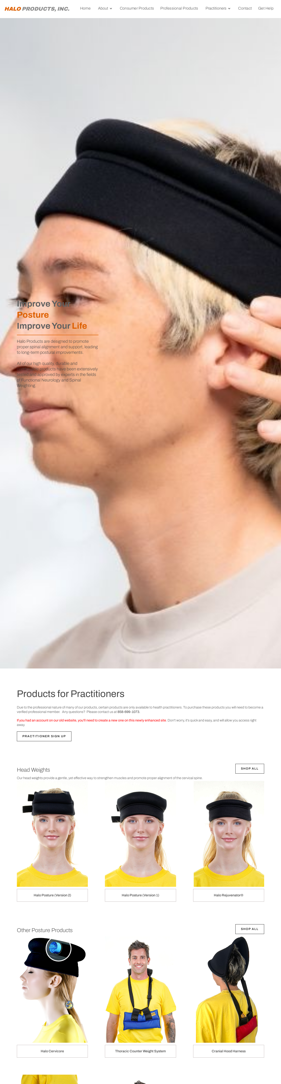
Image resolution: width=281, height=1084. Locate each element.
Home (85, 8)
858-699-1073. (128, 712)
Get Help (266, 8)
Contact (245, 8)
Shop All (250, 768)
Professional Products (179, 8)
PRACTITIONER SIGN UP (44, 736)
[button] (105, 8)
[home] (36, 9)
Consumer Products (137, 8)
